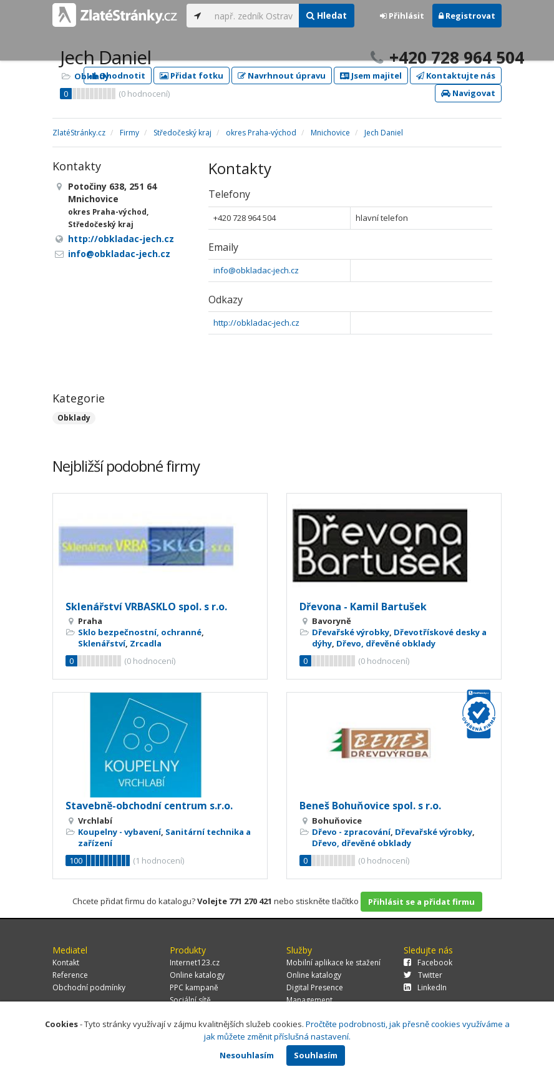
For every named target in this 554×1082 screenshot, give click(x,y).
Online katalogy (197, 975)
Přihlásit (402, 15)
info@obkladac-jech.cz (256, 270)
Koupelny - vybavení (119, 831)
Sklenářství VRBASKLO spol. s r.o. (146, 606)
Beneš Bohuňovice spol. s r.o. (370, 805)
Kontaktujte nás (455, 75)
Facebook (428, 962)
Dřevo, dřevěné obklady (385, 643)
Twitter (423, 975)
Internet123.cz (195, 962)
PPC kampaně (194, 987)
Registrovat (467, 15)
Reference (70, 975)
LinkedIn (425, 987)
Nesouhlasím (247, 1055)
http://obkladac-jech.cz (256, 322)
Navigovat (468, 93)
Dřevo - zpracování (351, 831)
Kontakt (65, 962)
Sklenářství (101, 643)
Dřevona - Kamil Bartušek (363, 606)
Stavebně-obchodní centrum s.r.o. (149, 805)
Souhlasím (316, 1055)
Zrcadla (146, 643)
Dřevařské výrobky (350, 632)
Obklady (91, 76)
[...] (253, 15)
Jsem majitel (371, 75)
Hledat (326, 15)
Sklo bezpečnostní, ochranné (140, 632)
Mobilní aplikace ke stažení (333, 962)
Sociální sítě (190, 1000)
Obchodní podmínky (88, 987)
